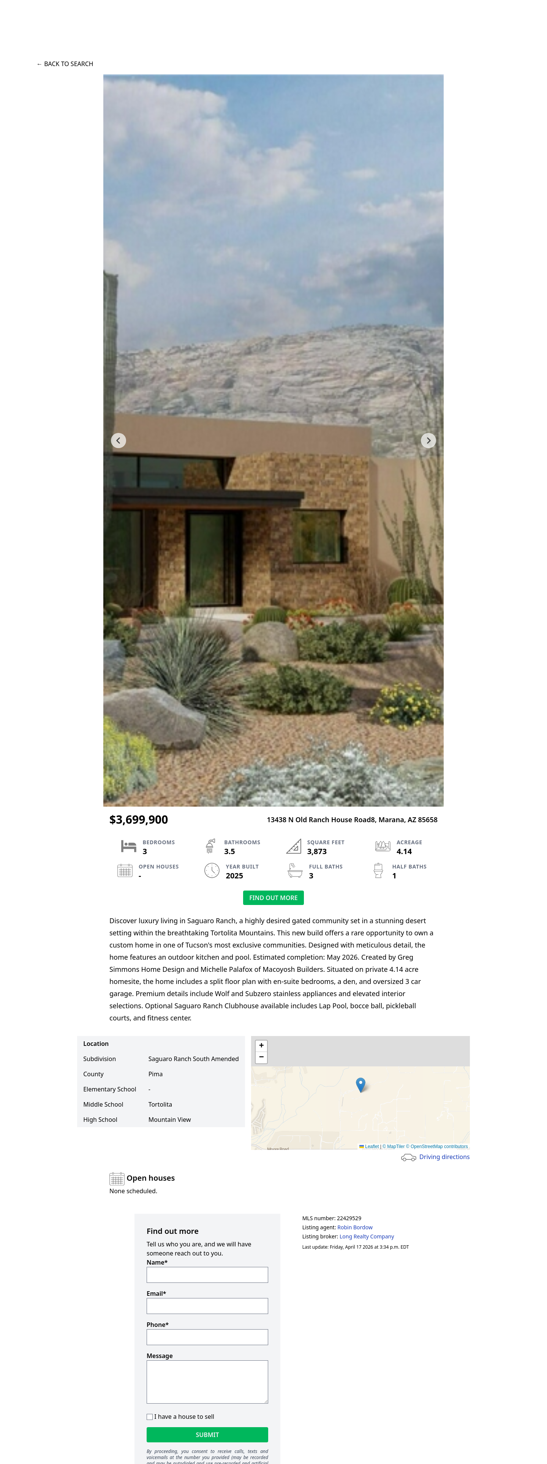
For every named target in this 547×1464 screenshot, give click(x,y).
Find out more (273, 898)
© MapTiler (394, 1146)
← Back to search (64, 64)
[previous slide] (118, 440)
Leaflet (369, 1146)
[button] (360, 1085)
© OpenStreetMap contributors (437, 1146)
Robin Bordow (355, 1227)
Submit (207, 1435)
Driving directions (444, 1157)
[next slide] (428, 440)
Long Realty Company (367, 1236)
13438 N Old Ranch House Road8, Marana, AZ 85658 (352, 819)
